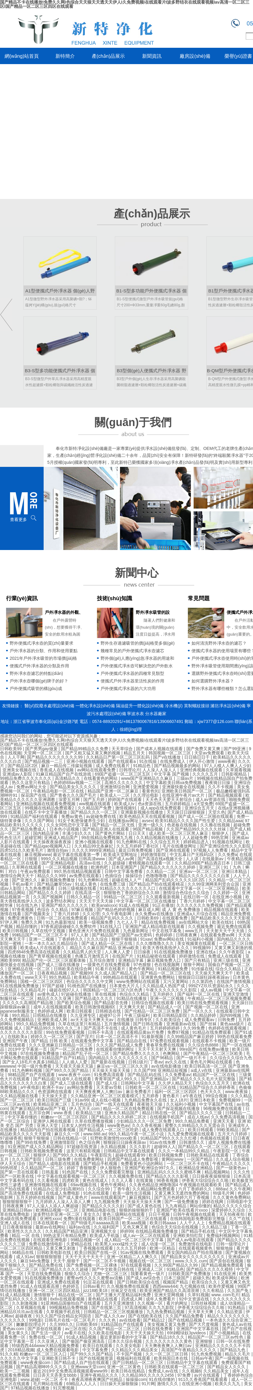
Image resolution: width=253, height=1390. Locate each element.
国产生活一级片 (46, 1332)
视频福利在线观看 (133, 1358)
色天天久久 (211, 1091)
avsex (147, 820)
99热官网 (220, 837)
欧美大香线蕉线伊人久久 (167, 947)
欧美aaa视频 (134, 1222)
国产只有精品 (198, 960)
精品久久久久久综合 (232, 1205)
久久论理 (90, 913)
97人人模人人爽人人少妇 (227, 765)
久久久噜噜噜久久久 (155, 943)
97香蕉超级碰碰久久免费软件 (69, 926)
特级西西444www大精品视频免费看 (46, 1345)
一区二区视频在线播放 (67, 867)
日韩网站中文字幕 (138, 1083)
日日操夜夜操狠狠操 (211, 1176)
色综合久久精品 (134, 994)
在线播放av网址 (124, 820)
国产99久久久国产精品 (67, 1070)
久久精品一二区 (161, 871)
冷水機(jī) (173, 705)
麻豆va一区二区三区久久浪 (123, 1066)
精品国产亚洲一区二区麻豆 (114, 791)
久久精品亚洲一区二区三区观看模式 (105, 1095)
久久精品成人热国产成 (164, 985)
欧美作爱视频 (221, 1286)
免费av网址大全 (32, 786)
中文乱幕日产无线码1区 (193, 854)
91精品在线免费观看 (212, 1032)
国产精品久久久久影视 (168, 1176)
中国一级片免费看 (35, 1066)
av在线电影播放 (166, 1066)
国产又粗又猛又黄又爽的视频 (93, 752)
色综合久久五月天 (213, 1083)
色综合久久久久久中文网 (90, 981)
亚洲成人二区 (151, 1269)
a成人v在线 (202, 1070)
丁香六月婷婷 (192, 901)
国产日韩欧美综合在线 (139, 1282)
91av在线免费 (163, 1142)
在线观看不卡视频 (209, 1040)
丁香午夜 (121, 1189)
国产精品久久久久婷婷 (50, 892)
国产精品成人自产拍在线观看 (82, 1362)
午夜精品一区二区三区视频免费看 (219, 998)
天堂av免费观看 (209, 752)
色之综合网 (90, 1142)
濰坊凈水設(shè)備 (227, 705)
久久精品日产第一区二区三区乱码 (118, 757)
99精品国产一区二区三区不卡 (40, 935)
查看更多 (18, 519)
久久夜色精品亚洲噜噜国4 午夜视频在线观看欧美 (176, 1184)
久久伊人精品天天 (175, 1083)
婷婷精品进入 (196, 841)
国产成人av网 (121, 858)
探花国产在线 (34, 795)
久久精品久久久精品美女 (135, 1349)
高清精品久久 (68, 778)
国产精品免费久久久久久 (137, 1053)
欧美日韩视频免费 (166, 1155)
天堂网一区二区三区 (43, 752)
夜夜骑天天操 (150, 1104)
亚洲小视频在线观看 (86, 761)
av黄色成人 (48, 994)
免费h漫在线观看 (80, 1218)
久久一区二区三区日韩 (167, 1354)
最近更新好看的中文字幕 (124, 1337)
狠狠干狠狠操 (37, 1138)
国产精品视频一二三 (44, 761)
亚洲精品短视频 (173, 1070)
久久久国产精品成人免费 (120, 1045)
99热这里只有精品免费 (65, 1235)
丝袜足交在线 (124, 1290)
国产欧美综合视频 (74, 1002)
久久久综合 (98, 939)
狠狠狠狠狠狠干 (17, 1201)
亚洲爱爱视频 (146, 786)
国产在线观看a (122, 761)
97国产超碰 (53, 985)
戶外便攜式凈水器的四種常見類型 (132, 673)
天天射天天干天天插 (225, 930)
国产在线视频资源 (96, 1358)
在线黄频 (145, 1180)
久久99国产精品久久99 (176, 1265)
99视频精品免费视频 (69, 1307)
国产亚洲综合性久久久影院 (226, 846)
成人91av (25, 1256)
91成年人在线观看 (74, 1078)
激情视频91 (126, 808)
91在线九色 (27, 905)
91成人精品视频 (15, 1294)
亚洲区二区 (210, 867)
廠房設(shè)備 (195, 56)
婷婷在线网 (213, 1201)
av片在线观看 (207, 1375)
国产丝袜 (209, 1023)
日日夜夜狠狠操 (17, 1227)
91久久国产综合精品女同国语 (64, 1316)
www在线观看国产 (109, 1197)
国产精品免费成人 (29, 829)
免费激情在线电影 (196, 1244)
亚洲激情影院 (63, 1142)
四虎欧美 (71, 1180)
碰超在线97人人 (65, 990)
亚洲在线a (206, 951)
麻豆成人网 (148, 909)
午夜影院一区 (226, 1150)
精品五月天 (135, 752)
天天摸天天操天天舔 (75, 1066)
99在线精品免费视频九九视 (107, 837)
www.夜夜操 (237, 1091)
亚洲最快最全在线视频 (184, 786)
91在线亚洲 (225, 1273)
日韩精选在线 (108, 1011)
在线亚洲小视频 (227, 896)
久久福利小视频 (181, 1104)
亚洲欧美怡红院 (188, 1235)
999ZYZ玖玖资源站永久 (211, 985)
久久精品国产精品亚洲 (67, 1231)
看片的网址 (177, 1303)
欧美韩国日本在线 (171, 1358)
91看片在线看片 (110, 968)
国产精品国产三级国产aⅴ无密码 (122, 935)
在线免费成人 (173, 761)
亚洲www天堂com (88, 1366)
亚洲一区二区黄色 (124, 1366)
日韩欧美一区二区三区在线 (151, 1087)
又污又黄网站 (176, 981)
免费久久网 (32, 922)
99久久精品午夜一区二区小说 (136, 1133)
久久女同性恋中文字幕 (68, 824)
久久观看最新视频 (163, 896)
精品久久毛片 (238, 1354)
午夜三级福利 (137, 1015)
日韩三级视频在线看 (78, 888)
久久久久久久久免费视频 (200, 905)
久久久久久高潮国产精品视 (28, 1002)
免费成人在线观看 (225, 956)
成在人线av (198, 1117)
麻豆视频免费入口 (164, 960)
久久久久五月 (205, 774)
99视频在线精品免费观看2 (50, 808)
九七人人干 (128, 922)
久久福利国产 (107, 1227)
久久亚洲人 (48, 1341)
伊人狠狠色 (111, 1167)
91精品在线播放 (132, 998)
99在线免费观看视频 (65, 1032)
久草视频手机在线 (63, 1311)
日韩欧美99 (11, 748)
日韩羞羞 (51, 1172)
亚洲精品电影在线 (99, 1210)
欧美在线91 (223, 922)
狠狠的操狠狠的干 (136, 1210)
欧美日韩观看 (80, 1011)
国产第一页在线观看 (19, 1172)
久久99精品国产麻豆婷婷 (191, 1036)
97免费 (185, 1375)
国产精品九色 (233, 1349)
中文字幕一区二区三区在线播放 (146, 901)
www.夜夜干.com (75, 1074)
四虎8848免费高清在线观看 (34, 951)
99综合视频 (216, 1095)
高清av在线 (90, 863)
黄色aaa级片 (232, 1023)
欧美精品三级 (89, 1112)
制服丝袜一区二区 (17, 998)
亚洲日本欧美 (203, 1100)
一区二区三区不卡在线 (188, 1163)
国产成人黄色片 (73, 1197)
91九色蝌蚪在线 (132, 841)
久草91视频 (198, 1294)
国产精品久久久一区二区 (94, 812)
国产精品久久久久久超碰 (65, 1269)
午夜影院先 (102, 1155)
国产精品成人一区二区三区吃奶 (109, 1129)
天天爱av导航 (109, 1087)
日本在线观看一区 (50, 1222)
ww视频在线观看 (95, 803)
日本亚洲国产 (125, 867)
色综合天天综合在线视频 (175, 1227)
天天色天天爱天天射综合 (169, 799)
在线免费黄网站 (89, 1159)
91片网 (148, 1383)
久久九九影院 (161, 1307)
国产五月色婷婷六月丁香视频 (182, 1197)
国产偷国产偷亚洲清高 (84, 1341)
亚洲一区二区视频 (167, 998)
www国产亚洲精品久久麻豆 (147, 778)
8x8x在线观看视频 (67, 1299)
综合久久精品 (228, 968)
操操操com (136, 1379)
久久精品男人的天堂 (82, 951)
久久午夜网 (240, 1189)
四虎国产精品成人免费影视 (133, 1159)
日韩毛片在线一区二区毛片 (71, 1320)
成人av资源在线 (211, 799)
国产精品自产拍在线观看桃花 (157, 884)
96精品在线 (23, 1252)
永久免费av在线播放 (155, 913)
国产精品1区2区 (23, 765)
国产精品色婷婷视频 (116, 909)
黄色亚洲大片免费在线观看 (94, 930)
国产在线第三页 (107, 1307)
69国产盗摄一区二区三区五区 (123, 774)
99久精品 (21, 1015)
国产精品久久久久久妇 (103, 1205)
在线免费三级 (113, 884)
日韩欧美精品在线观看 (208, 1155)
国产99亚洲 (235, 748)
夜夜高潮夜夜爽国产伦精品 (98, 1379)
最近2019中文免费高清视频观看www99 (70, 1371)
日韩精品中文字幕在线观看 (130, 1150)
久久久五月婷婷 (131, 1248)
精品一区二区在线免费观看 (129, 1108)
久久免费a (227, 854)
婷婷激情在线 (192, 956)
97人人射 (80, 935)
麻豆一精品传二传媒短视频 (67, 765)
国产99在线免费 (31, 1142)
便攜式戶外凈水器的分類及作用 (39, 665)
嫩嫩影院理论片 (31, 1324)
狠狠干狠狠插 (125, 939)
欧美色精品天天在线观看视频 (147, 816)
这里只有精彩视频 (84, 1150)
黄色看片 (171, 1095)
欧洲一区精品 (163, 1248)
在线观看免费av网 (218, 935)
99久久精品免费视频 (36, 1023)
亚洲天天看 (224, 1121)
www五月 (194, 930)
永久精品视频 (113, 1146)
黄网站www (173, 1159)
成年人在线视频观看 (53, 1006)
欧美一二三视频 (15, 1371)
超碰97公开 (110, 1015)
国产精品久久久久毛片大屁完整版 (204, 1078)
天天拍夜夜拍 (232, 1214)
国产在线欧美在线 (145, 1316)
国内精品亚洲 (46, 833)
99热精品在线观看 (120, 977)
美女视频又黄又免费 (167, 1324)
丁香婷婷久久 (71, 939)
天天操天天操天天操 (111, 1070)
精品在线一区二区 (75, 1294)
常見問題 (199, 598)
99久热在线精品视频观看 (78, 871)
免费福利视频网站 (223, 1235)
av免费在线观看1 (85, 875)
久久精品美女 (216, 1371)
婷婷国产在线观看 (125, 799)
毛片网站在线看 (48, 1383)
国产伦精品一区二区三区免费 (153, 1011)
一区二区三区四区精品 (22, 1248)
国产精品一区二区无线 (114, 824)
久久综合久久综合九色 (231, 1057)
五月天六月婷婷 (233, 1133)
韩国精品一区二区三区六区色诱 (113, 990)
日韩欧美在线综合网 (73, 968)
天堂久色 (216, 812)
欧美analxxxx (104, 905)
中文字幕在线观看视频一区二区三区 (71, 1176)
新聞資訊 (151, 56)
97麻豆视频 (83, 909)
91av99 (82, 1100)
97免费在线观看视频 (170, 1040)
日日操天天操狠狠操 (119, 1383)
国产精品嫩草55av (55, 884)
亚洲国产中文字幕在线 (198, 1328)
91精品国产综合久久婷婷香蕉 (208, 1087)
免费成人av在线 (163, 1371)
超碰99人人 (165, 1146)
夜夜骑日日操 (218, 782)
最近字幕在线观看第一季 (77, 854)
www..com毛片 (225, 1294)
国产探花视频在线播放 (179, 1108)
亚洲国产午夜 (15, 1040)
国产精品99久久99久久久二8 (53, 1028)
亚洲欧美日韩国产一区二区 (187, 791)
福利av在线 (80, 1227)
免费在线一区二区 (46, 1337)
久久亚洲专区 (83, 1015)
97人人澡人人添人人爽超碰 (53, 1205)
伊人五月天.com (85, 1108)
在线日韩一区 (196, 896)
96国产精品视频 (148, 829)
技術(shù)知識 (114, 598)
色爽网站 (172, 1053)
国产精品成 (43, 1078)
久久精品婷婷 (204, 1015)
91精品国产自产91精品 (64, 1057)
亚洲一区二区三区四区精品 (55, 1290)
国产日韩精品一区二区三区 (138, 1362)
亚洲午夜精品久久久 (99, 1375)
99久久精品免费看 (193, 1121)
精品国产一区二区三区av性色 (216, 1337)
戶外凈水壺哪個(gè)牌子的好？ (39, 681)
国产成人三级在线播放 (59, 964)
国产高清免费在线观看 (22, 1193)
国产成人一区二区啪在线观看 (206, 816)
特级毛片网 (224, 1193)
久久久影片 (140, 1146)
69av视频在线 (84, 1184)
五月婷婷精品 (178, 803)
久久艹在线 (240, 1218)
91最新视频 (152, 1036)
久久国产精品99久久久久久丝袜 (196, 829)
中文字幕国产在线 (216, 1104)
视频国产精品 (176, 1282)
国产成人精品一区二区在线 (108, 943)
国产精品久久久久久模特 (210, 1269)
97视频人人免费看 (211, 850)
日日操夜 (143, 951)
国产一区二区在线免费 (72, 1049)
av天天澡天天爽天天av (93, 1019)
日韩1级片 (138, 1062)
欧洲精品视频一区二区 (57, 1210)
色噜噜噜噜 (157, 875)
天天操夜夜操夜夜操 (52, 841)
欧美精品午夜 (87, 977)
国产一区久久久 (198, 1011)
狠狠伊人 (221, 833)
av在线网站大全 (194, 922)
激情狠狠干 (45, 1294)
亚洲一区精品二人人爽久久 (133, 1256)
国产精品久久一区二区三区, (204, 1146)
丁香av (156, 1062)
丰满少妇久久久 (77, 833)
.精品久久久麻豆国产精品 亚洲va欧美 (104, 947)
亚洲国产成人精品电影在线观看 (155, 926)
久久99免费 (194, 1028)
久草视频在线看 (31, 1307)
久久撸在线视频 (215, 824)
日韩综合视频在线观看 (153, 1002)
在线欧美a (18, 1036)
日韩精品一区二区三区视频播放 (114, 1311)
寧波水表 (135, 713)
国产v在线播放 (167, 757)
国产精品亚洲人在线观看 (106, 829)
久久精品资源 (230, 1311)
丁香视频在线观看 (96, 1248)
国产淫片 (84, 1036)
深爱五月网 (69, 799)
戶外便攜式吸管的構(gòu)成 (36, 688)
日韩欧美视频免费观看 (42, 1150)
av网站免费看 (80, 1087)
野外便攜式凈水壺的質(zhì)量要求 (41, 643)
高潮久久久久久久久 (124, 782)
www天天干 (35, 977)
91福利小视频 (200, 939)
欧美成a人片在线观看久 (43, 947)
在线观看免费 (175, 918)
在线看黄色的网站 (101, 778)
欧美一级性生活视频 (132, 1193)
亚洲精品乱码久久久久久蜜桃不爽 (169, 1172)
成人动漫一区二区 (158, 1244)
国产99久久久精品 (70, 1155)
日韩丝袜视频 (204, 1303)
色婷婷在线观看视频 (228, 1028)
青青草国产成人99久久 (116, 1078)
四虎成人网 (132, 1299)
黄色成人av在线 (237, 1324)
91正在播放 (163, 905)
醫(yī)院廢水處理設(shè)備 (49, 705)
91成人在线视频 (134, 905)
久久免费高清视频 (228, 1117)
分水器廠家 (155, 713)
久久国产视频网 (48, 896)
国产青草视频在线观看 (50, 956)
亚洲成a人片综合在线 (197, 913)
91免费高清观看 (109, 1074)
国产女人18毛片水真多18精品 (31, 1062)
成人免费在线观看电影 (58, 1349)
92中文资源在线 (194, 1299)
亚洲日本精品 (234, 871)
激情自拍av (58, 850)
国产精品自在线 (132, 1040)
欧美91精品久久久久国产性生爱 (185, 820)
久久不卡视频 (221, 786)
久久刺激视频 (25, 1303)
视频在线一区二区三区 (151, 1260)
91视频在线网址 (227, 841)
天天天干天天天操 (96, 901)
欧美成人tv (125, 803)
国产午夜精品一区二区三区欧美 (213, 1053)
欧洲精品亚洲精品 (196, 1167)
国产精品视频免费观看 (223, 1265)
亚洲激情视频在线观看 (46, 1184)
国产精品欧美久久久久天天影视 (221, 918)
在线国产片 (123, 956)
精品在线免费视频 (158, 922)
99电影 (35, 1320)
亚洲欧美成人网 (52, 1019)
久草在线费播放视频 (94, 1121)
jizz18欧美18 (95, 1290)
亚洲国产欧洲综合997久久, (150, 1167)
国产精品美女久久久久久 (74, 786)
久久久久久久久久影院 (22, 1032)
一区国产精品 (200, 1159)
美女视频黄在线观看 (197, 943)
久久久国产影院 (27, 1159)
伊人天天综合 (13, 1163)
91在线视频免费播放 (174, 951)
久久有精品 (213, 1290)
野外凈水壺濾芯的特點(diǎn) (36, 673)
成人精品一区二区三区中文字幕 (134, 1239)
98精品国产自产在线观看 (32, 1074)
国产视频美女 (38, 913)
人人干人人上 (192, 1222)
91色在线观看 (96, 1193)
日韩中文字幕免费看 (124, 871)
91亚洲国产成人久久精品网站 (36, 1146)
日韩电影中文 (239, 1201)
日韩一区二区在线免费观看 (63, 918)
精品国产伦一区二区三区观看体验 (54, 960)
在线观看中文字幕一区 (180, 888)
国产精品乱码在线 (145, 1074)
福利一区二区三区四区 (176, 1091)
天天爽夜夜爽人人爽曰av (99, 1091)
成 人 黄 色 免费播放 (181, 909)
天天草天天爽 (201, 1311)
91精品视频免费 (173, 968)
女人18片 (179, 1100)
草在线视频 (106, 994)
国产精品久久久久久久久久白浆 (200, 875)
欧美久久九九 (228, 1383)
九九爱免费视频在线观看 (191, 1133)
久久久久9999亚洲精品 (94, 850)
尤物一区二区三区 (110, 1273)
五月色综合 (82, 1104)
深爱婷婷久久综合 (228, 1210)
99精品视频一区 (86, 1239)
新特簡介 (65, 56)
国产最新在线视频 (108, 1062)
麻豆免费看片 (139, 1091)
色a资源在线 (150, 803)
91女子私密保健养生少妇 (82, 820)
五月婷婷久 (164, 994)
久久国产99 (144, 1070)
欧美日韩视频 (15, 930)
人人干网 (16, 757)
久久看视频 (48, 1180)
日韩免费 (227, 1019)
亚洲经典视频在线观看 (202, 769)
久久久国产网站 (40, 820)
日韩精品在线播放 (50, 1015)
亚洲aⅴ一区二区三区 (199, 871)
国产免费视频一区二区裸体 (92, 1265)
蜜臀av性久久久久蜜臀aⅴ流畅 (95, 1277)
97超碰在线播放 (76, 994)
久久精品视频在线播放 (158, 837)
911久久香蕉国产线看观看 (203, 1379)
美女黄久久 (18, 1332)
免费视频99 (230, 1100)
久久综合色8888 (204, 1045)
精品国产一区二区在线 (214, 1074)
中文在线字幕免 (167, 930)
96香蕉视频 (168, 1180)
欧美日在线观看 (98, 1345)
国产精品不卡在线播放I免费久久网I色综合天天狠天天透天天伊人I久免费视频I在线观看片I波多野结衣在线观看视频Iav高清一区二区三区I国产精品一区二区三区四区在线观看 (124, 742)
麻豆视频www (38, 854)
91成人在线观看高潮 (40, 1286)
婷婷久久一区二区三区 (52, 1036)
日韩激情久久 (192, 1142)
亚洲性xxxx (50, 1218)
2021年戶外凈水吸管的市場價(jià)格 (43, 658)
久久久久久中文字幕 (19, 1358)
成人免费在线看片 (113, 765)
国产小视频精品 (224, 1332)
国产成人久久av (110, 1316)
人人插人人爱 (75, 1062)
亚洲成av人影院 (18, 774)
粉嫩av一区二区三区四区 (65, 1117)
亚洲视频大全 (104, 1231)
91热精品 (237, 1307)
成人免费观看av (200, 1019)
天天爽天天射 (132, 1006)
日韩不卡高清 (101, 1032)
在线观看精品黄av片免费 (141, 1032)
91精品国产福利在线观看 (35, 816)
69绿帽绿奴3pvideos (187, 1332)
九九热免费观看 (40, 888)
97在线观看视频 (136, 1265)
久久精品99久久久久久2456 (148, 1375)
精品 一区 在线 (26, 1235)
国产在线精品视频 (185, 1320)
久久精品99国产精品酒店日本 (203, 863)
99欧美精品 (228, 1129)
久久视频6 (191, 1371)
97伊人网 (9, 922)
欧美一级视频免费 (96, 922)
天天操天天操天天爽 (142, 1201)
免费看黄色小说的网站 (142, 1163)
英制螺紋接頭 (196, 705)
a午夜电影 (30, 1087)
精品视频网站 (218, 1172)
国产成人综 (107, 1083)
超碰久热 (201, 1277)
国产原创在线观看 (45, 1328)
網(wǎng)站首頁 (22, 56)
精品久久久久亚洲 (54, 998)
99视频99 (202, 947)
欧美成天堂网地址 (120, 854)
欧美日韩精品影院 (170, 1015)
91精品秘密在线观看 (157, 956)
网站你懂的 (200, 1205)
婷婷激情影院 (154, 854)
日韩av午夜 (202, 1358)
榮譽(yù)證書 (238, 56)
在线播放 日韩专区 (135, 1019)
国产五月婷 (94, 799)
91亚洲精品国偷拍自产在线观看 (71, 1303)
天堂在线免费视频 (44, 1273)
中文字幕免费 (95, 1349)
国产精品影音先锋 (111, 1002)
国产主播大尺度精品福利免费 (124, 1294)
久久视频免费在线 (126, 1176)
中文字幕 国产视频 (172, 774)
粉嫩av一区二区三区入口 (44, 1354)
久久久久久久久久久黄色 (169, 1341)
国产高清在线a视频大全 (161, 858)
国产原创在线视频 (227, 1260)
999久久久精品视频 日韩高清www (73, 858)
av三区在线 (75, 1328)
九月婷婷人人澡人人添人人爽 (63, 1201)
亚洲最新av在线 (182, 1023)
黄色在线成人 (95, 1180)
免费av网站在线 (169, 939)
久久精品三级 (215, 1227)
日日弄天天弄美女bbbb (55, 1375)
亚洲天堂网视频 (169, 1294)
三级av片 (185, 778)
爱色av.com (13, 1328)
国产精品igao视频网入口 (48, 846)
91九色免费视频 (206, 1354)
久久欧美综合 (168, 1019)
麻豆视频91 (140, 1197)
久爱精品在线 (79, 1244)
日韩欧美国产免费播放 (190, 1273)
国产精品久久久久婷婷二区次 (119, 1117)
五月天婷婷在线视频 (35, 1197)
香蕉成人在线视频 (57, 769)
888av (221, 1189)
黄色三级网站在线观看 (124, 1214)
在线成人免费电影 (63, 1193)
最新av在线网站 (51, 1227)
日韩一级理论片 (231, 1244)
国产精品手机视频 (100, 1163)
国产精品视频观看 (225, 795)
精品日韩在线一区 (159, 1112)
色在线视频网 (167, 964)
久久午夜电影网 (117, 913)
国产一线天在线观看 (115, 1104)
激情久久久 (168, 1383)
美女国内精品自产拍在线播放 (195, 1252)
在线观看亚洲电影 (50, 1239)
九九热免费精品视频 (166, 1311)
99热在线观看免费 (234, 1036)
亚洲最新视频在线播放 (142, 812)
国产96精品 (162, 1057)
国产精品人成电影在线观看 (55, 1163)
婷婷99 (126, 1231)
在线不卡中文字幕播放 (46, 812)
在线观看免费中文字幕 (93, 1040)
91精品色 (142, 765)
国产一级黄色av (231, 1167)
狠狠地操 (225, 1248)
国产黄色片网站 (110, 833)
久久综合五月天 (165, 841)
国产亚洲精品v (155, 1078)
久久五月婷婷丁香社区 (138, 846)
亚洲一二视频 (42, 939)
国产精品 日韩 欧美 (50, 1040)
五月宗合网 (40, 1112)
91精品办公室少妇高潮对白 (59, 1189)
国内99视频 (231, 1015)
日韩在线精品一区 (70, 1138)
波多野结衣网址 (61, 901)
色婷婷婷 (164, 935)
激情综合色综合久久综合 (187, 892)
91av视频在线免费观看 (142, 1252)
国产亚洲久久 (25, 879)
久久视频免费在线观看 (128, 1286)
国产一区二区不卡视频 (105, 1260)
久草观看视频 (238, 769)
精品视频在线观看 (221, 909)
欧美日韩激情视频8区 (96, 1006)
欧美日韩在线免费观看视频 (203, 1002)
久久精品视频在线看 (19, 1095)
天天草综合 (123, 748)
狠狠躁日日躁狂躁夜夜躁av (204, 977)
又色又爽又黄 (136, 1227)
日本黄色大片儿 (124, 985)
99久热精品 (60, 977)
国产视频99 (81, 973)
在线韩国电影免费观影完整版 (198, 1218)
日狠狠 (31, 858)
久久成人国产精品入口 (116, 973)
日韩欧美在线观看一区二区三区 (175, 1366)
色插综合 (114, 875)
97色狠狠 (142, 964)
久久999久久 (61, 1324)
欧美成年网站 (225, 1277)
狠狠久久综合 (78, 1273)
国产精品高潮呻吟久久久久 (42, 1366)
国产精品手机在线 (198, 1231)
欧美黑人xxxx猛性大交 (117, 1244)
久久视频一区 (150, 1303)
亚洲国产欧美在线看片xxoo (182, 1210)
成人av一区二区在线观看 (147, 1235)
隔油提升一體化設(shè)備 (140, 705)
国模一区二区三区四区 (42, 981)
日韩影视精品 (234, 774)
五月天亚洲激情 (119, 1303)
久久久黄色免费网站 (232, 1197)
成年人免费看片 (161, 1299)
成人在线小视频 (106, 1100)
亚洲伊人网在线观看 (52, 1121)
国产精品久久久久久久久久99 (55, 757)
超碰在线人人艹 (127, 879)
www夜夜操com (36, 1362)
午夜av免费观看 (36, 871)
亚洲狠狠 (204, 1341)
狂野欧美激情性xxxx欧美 (114, 1138)
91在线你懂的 (162, 1379)
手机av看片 (23, 884)
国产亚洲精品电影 (59, 863)
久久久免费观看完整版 (113, 1172)
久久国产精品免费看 (185, 1316)
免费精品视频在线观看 (229, 1222)
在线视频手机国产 (167, 1117)
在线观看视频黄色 (196, 1248)
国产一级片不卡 (191, 1057)
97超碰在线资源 (82, 1146)
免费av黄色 (72, 816)
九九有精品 (176, 1205)
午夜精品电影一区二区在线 (59, 791)
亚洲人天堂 (48, 1125)
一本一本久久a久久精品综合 (52, 943)
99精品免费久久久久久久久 (26, 778)
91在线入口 (111, 926)
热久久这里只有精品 (31, 782)
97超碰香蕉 (11, 1138)
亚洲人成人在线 (15, 1222)
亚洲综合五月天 (200, 808)
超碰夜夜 (24, 1316)
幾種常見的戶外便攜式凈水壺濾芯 (132, 650)
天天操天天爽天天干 (214, 973)
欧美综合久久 (205, 1282)
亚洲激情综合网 (115, 786)
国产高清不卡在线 (101, 1028)
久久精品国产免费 (95, 808)
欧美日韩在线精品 (128, 1371)
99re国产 (187, 1049)
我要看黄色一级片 (148, 1273)
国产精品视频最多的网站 (178, 765)
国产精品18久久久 (167, 1337)
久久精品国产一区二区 (43, 1167)
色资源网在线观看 (55, 1091)
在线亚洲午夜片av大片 (184, 795)
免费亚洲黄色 (21, 918)
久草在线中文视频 (48, 930)
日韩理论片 (129, 769)
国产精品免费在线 (46, 1265)
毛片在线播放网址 (180, 846)
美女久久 (91, 1214)
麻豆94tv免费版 (35, 1260)
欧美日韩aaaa (163, 1222)
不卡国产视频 (129, 1354)
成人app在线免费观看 (161, 808)
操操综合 (134, 875)
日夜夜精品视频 (52, 973)
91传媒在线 (202, 968)
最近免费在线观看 (234, 926)
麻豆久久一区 (67, 1133)
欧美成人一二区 (115, 795)
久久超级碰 (115, 863)
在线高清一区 (88, 892)
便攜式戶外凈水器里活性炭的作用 (132, 681)
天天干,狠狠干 (67, 1260)
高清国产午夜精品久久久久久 (189, 1349)
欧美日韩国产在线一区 (96, 1252)
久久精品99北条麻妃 (94, 846)
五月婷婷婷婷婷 (165, 1028)
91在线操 (148, 761)
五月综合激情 (102, 960)
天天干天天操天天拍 (145, 1332)
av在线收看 (130, 1320)
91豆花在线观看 (99, 1282)
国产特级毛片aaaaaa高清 (95, 1222)
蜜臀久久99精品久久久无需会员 (195, 1125)
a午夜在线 (193, 1095)
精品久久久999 (52, 875)
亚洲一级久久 (151, 824)
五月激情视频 (117, 1023)
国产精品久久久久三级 (201, 1112)
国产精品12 (154, 1320)
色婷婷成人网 (51, 1011)
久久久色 (108, 1320)
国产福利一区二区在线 (199, 994)
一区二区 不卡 (55, 1379)
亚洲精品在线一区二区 (29, 968)
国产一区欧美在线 (17, 1176)
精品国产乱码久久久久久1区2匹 (175, 879)
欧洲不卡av (53, 1087)
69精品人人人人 (82, 1383)
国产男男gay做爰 (41, 748)
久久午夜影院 (232, 951)
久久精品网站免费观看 (154, 1189)
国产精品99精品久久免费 (85, 748)
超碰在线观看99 (130, 1155)
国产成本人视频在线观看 (160, 748)
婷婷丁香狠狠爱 (82, 1167)
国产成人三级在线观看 (72, 1083)
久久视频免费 (201, 926)
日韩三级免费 (58, 1159)
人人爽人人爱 (118, 951)
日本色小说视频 (64, 829)
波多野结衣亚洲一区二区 (57, 1214)
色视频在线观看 (215, 1138)
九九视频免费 (107, 1201)
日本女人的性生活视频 (83, 1125)
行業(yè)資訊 (22, 598)
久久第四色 (203, 981)
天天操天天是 (55, 1095)
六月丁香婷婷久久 (195, 1189)
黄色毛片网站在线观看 (212, 1062)
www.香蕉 (63, 1112)
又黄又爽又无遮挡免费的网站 (182, 1193)
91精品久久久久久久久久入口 (128, 888)
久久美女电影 (129, 1345)
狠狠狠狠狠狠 (49, 1256)
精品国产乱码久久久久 (113, 918)
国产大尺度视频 (204, 1324)
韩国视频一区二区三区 (170, 752)
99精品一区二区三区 (123, 896)
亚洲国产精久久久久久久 (65, 905)
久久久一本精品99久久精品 (184, 1150)
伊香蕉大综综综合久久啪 (206, 1180)
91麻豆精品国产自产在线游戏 (64, 774)
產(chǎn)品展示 (108, 56)
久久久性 (242, 1172)
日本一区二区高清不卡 (117, 1036)
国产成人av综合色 (143, 1277)
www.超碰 (29, 1379)
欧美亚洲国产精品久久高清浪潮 (170, 1290)
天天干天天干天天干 (85, 1256)
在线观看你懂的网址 (115, 1049)
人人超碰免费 (195, 837)
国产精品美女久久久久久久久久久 (193, 1256)
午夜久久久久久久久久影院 (172, 990)
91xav (145, 939)
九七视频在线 (193, 1286)
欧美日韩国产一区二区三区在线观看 (133, 1218)
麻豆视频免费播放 (58, 879)
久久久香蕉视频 (147, 1125)
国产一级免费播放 (182, 1201)
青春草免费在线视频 (165, 1045)
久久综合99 (99, 1189)
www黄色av (118, 1125)
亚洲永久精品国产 (122, 1112)
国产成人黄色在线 (145, 1205)
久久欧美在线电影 (105, 1332)
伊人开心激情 (202, 761)
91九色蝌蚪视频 (27, 1070)
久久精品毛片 (33, 990)
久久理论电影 (146, 795)
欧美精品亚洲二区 (50, 1104)
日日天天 (137, 833)
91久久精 (9, 1354)
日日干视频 (159, 1214)
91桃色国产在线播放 (87, 985)
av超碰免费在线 (101, 816)
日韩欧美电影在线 (54, 1252)
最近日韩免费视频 (136, 850)
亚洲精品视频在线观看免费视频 (46, 803)
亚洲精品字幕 (131, 960)
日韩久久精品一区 (84, 896)
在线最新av (213, 858)
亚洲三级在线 (226, 960)
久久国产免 (238, 1290)
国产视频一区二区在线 (207, 1006)
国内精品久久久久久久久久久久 (118, 1057)
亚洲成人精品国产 (61, 837)
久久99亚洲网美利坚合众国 (214, 884)
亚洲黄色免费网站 (158, 977)
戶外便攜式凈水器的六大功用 (128, 688)
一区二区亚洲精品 (222, 888)
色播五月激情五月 (92, 956)
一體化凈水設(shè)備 (95, 705)
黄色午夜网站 (142, 968)
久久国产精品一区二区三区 (115, 1328)
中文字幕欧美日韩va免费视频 (174, 782)
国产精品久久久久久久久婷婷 (168, 867)
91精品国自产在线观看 (123, 1324)
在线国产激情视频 (234, 981)
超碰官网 (33, 837)
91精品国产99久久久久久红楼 (169, 1138)
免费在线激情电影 (46, 1244)
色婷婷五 (71, 1286)
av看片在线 (75, 1332)
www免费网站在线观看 (138, 981)
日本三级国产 (177, 1277)
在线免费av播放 (214, 1049)
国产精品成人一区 (165, 1006)
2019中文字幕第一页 (28, 1049)
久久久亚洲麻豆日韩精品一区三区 (61, 1045)
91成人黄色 (86, 884)
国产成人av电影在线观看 (191, 1239)
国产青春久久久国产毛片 (74, 795)
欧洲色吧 (100, 867)
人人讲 (193, 858)
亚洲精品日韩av (18, 1210)
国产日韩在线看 (148, 1023)
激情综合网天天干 (17, 875)
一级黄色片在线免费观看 (107, 964)
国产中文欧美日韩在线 (113, 1269)
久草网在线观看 (27, 867)
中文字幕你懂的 (23, 1117)
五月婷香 (151, 1095)
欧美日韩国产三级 (54, 1100)
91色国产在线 (75, 1172)
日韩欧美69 (148, 918)
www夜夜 (226, 761)
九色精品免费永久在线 (146, 1100)
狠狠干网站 (194, 964)
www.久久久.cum (191, 1260)
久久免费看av (178, 1074)
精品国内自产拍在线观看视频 (48, 1129)
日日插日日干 (197, 757)
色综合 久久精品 (53, 909)
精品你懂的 (27, 926)
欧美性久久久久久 (25, 1231)
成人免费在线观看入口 (163, 1129)
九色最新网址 (136, 930)
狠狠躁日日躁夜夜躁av (125, 1142)
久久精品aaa (230, 820)
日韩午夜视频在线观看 (195, 1214)
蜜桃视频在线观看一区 (150, 863)
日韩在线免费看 (158, 1328)
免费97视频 (178, 1032)
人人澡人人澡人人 (160, 769)
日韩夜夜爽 (187, 935)
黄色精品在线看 (103, 1299)
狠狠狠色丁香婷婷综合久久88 (132, 892)
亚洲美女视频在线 (20, 769)
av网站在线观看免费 (97, 769)
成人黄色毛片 (134, 1028)
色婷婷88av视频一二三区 (78, 782)
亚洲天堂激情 (236, 994)
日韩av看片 (94, 1286)
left (6, 314)
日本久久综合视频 (125, 1341)
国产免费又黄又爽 (203, 748)
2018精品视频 (21, 1349)
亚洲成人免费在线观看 (59, 1282)
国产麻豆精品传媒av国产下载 (38, 1108)
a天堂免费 (203, 803)
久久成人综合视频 (233, 1159)
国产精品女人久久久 (227, 1366)
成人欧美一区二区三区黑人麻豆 (179, 833)
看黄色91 (150, 791)
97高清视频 (135, 1307)
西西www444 (165, 1286)
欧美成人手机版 (105, 1235)
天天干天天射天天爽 (157, 1049)
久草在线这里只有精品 (80, 1023)
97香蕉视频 (23, 909)
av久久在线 (176, 1062)
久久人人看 (123, 1180)
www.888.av (94, 1133)
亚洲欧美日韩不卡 (59, 1358)
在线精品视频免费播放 (157, 1231)
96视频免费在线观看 (223, 1108)
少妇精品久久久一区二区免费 (144, 1121)
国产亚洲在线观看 (173, 850)
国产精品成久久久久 (94, 998)
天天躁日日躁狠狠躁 (186, 812)
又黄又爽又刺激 (61, 1248)
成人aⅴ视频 (211, 990)
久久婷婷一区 (226, 892)
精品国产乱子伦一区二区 (86, 1053)
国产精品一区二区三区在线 (166, 973)
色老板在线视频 (182, 824)
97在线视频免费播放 (40, 1053)
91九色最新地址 (61, 922)
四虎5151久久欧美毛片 (22, 850)
